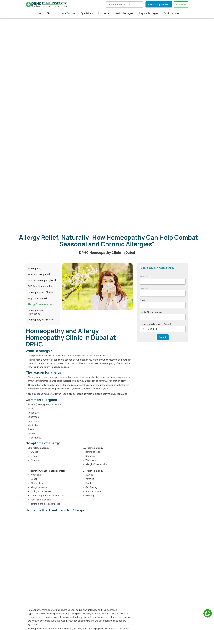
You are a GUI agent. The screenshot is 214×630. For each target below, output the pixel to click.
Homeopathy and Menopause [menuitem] (36, 136)
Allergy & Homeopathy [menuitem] (40, 128)
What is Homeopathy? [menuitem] (39, 98)
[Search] (124, 4)
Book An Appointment (158, 4)
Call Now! (181, 4)
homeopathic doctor (58, 494)
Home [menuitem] (38, 13)
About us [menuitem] (120, 580)
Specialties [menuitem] (87, 13)
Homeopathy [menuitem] (34, 92)
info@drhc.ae (42, 616)
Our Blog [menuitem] (120, 584)
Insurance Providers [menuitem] (89, 589)
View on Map (35, 587)
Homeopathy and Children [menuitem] (41, 116)
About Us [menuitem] (52, 13)
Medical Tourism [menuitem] (87, 584)
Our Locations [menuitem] (171, 13)
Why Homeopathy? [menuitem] (37, 122)
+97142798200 (44, 612)
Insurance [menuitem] (103, 13)
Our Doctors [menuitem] (68, 13)
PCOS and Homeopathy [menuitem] (40, 110)
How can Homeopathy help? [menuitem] (42, 104)
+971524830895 (62, 612)
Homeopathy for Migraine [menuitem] (41, 143)
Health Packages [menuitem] (124, 13)
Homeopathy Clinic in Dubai (40, 509)
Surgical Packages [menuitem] (148, 13)
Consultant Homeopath (102, 509)
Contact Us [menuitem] (122, 593)
